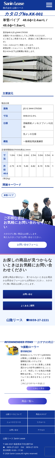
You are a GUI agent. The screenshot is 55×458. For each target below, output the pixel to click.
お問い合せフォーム (27, 244)
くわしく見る (38, 388)
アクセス (41, 430)
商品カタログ (41, 414)
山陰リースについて (14, 414)
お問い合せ (27, 294)
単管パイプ (8, 195)
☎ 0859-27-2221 (11, 447)
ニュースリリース (14, 422)
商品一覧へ (27, 401)
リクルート (41, 422)
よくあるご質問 (27, 306)
